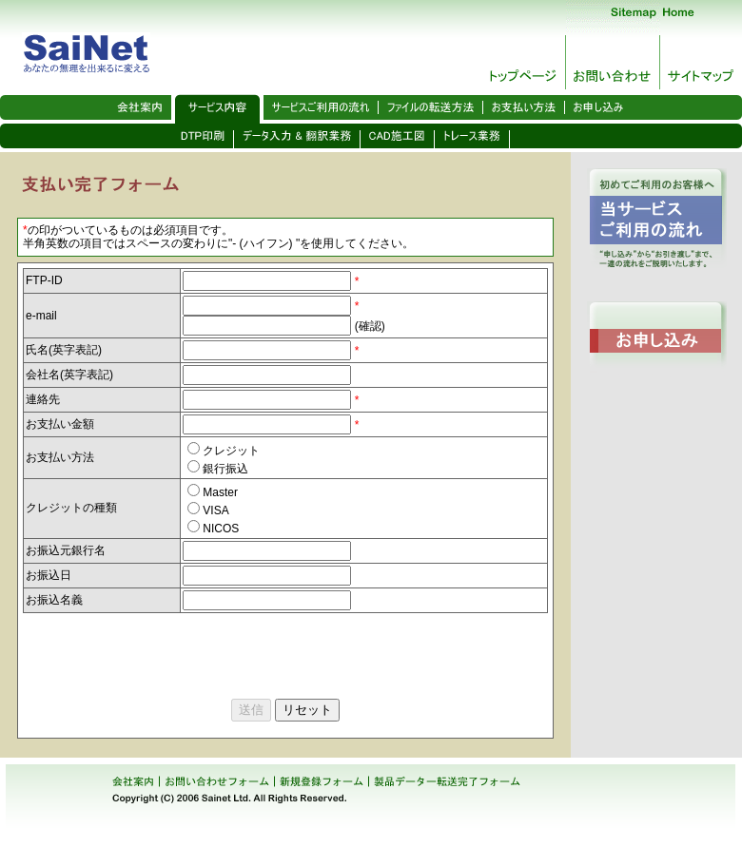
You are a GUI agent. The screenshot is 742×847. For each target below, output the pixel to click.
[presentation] (167, 650)
